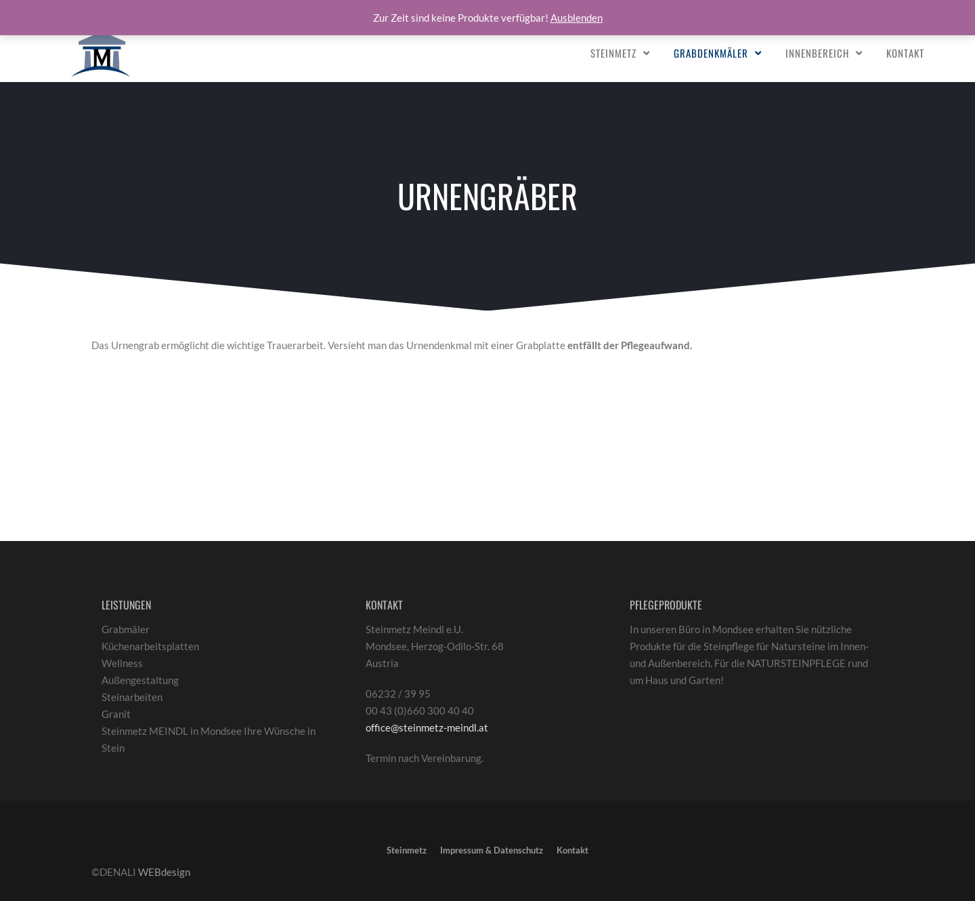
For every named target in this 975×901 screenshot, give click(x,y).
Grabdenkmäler (711, 52)
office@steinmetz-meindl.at (427, 727)
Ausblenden (576, 18)
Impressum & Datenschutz (491, 850)
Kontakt (905, 52)
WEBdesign (164, 872)
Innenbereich (817, 52)
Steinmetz (613, 52)
